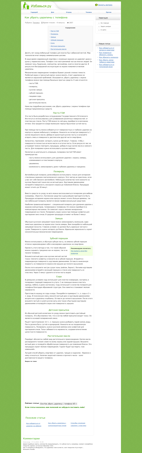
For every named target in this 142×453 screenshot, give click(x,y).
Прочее (108, 12)
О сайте (103, 30)
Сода (53, 43)
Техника (36, 23)
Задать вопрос (105, 5)
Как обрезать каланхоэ (108, 57)
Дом (52, 12)
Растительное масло (58, 49)
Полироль (54, 34)
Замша (53, 37)
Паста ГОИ (55, 31)
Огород (68, 12)
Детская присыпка (58, 46)
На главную (105, 23)
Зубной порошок (57, 40)
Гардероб (34, 12)
